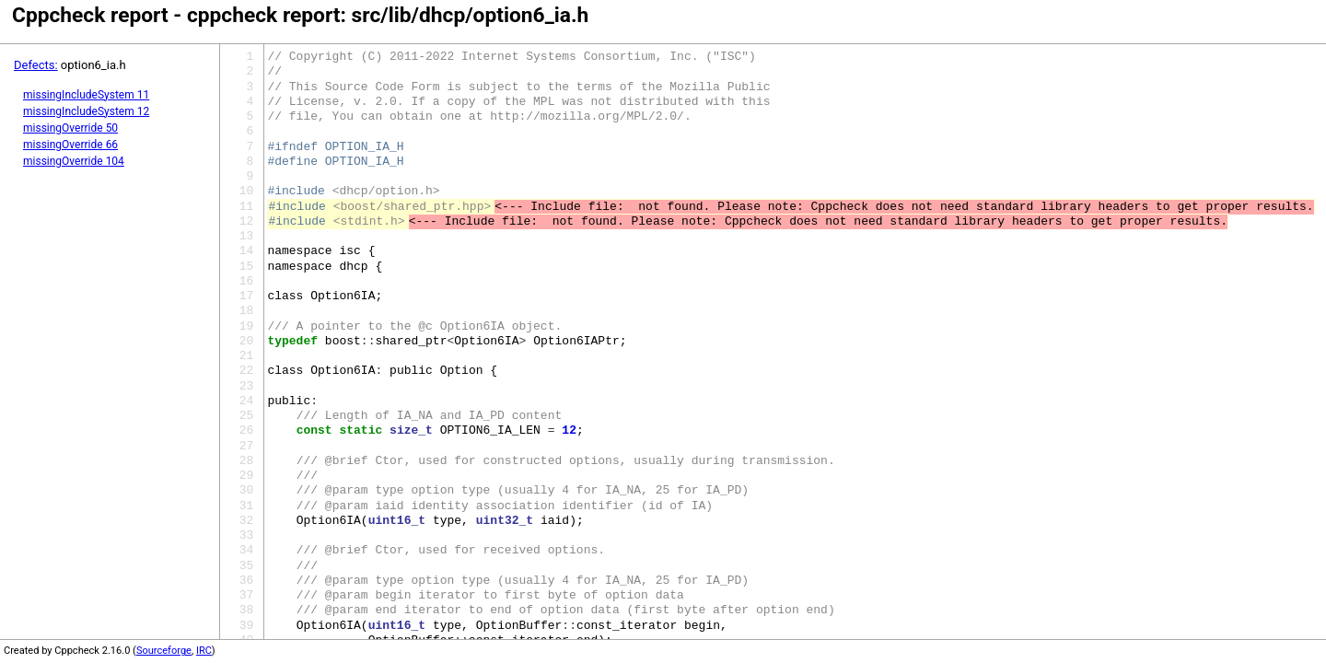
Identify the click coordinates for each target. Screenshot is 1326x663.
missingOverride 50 (70, 128)
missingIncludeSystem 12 (86, 111)
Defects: (36, 65)
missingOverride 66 (70, 144)
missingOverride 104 (73, 161)
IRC (204, 651)
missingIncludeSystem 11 (86, 94)
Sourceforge (164, 651)
